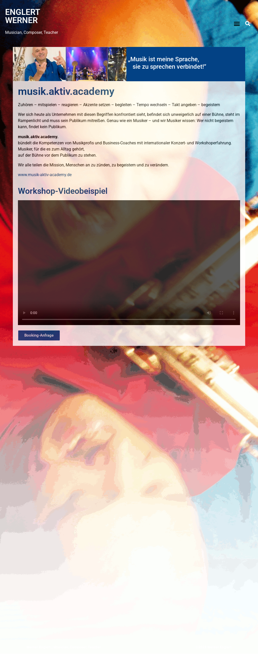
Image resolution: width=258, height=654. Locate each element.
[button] (237, 23)
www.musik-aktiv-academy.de (45, 174)
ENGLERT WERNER (22, 16)
